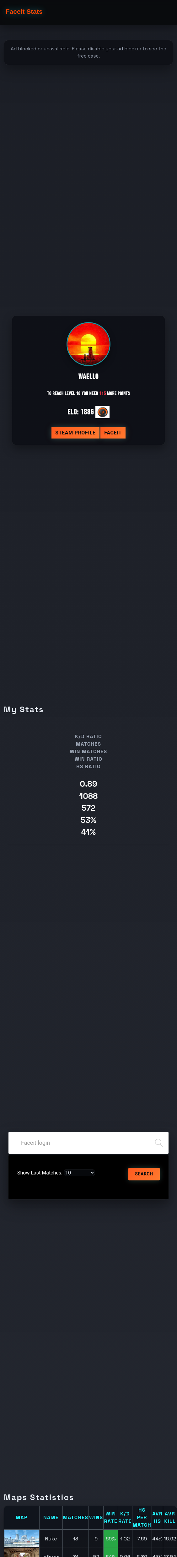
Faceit (113, 433)
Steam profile (75, 433)
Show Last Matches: (39, 1173)
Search (144, 1173)
